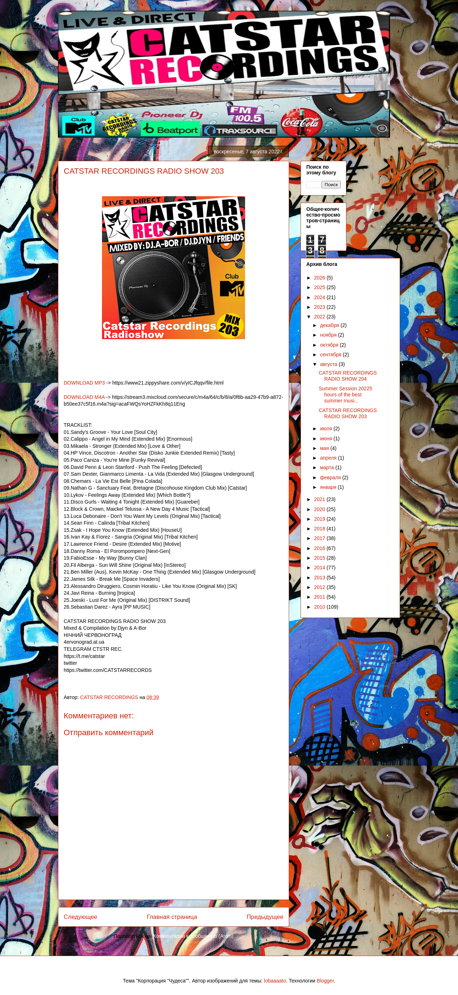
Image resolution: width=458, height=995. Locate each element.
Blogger (325, 981)
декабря (330, 325)
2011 (320, 597)
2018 (320, 528)
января (328, 487)
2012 (320, 587)
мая (325, 448)
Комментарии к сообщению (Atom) (194, 936)
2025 (320, 287)
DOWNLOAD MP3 (84, 383)
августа (329, 364)
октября (330, 345)
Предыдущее (265, 917)
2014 (320, 567)
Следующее (80, 917)
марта (327, 467)
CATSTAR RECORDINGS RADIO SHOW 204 (348, 376)
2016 (320, 548)
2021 (320, 499)
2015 (320, 558)
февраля (331, 477)
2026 (320, 278)
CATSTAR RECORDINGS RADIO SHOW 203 (348, 413)
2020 (320, 509)
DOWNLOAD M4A (84, 397)
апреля (329, 458)
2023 (320, 307)
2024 (320, 297)
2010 (320, 607)
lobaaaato (275, 981)
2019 (320, 519)
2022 (320, 317)
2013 (320, 577)
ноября (329, 335)
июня (326, 438)
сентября (331, 354)
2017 (320, 538)
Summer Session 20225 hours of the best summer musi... (345, 395)
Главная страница (172, 917)
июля (326, 428)
